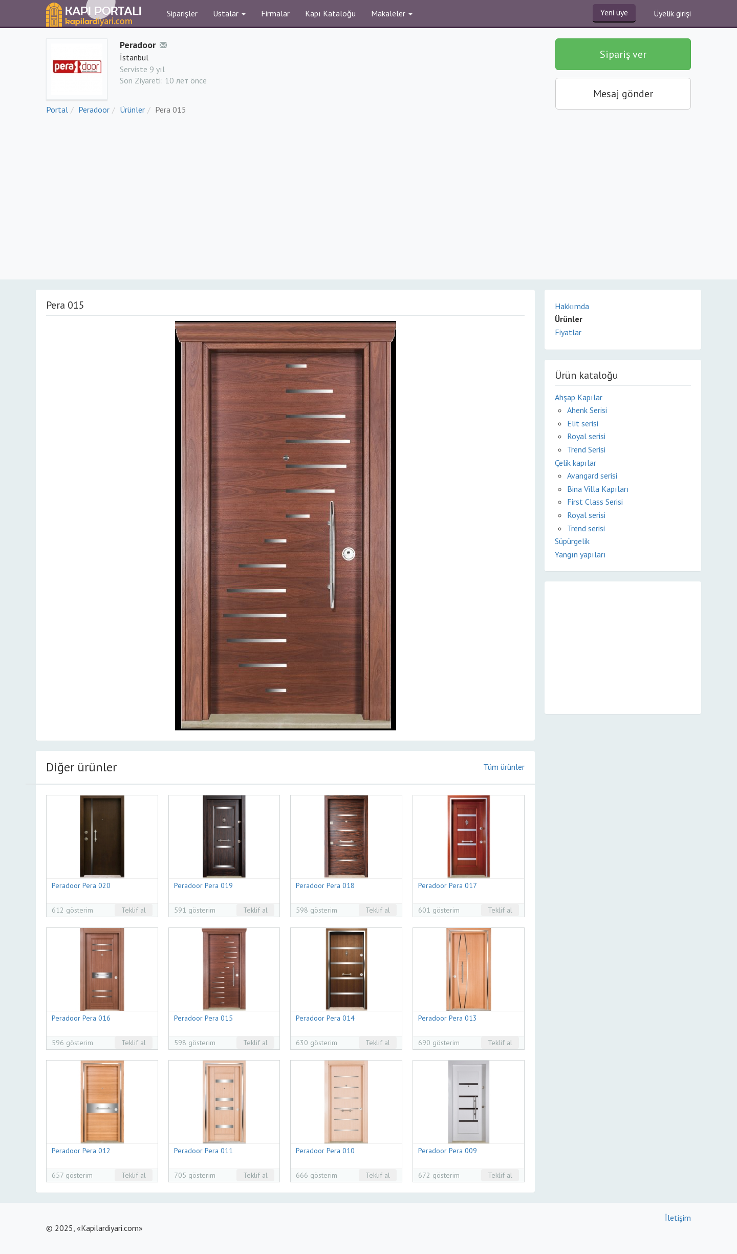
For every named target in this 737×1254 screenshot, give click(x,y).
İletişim (678, 1218)
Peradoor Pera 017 (447, 885)
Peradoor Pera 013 (447, 1018)
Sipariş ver (623, 54)
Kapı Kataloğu (330, 13)
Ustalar (229, 13)
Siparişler (182, 13)
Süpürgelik (572, 541)
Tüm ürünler (504, 767)
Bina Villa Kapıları (598, 489)
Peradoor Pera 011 (203, 1150)
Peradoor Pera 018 (325, 885)
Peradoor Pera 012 (81, 1150)
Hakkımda (572, 306)
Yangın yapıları (580, 554)
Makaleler (392, 13)
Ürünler (132, 109)
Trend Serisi (586, 449)
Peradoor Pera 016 (81, 1018)
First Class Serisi (595, 501)
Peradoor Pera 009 (447, 1150)
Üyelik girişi (672, 13)
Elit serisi (582, 423)
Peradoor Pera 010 (325, 1150)
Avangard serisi (592, 475)
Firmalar (275, 13)
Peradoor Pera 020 (81, 885)
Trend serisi (586, 528)
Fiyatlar (568, 332)
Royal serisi (586, 436)
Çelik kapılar (575, 463)
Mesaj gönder (623, 93)
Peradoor (94, 109)
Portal (57, 109)
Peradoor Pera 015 (203, 1018)
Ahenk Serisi (587, 410)
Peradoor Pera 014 (325, 1018)
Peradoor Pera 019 (203, 885)
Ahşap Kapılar (578, 397)
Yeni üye (614, 12)
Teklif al (133, 910)
